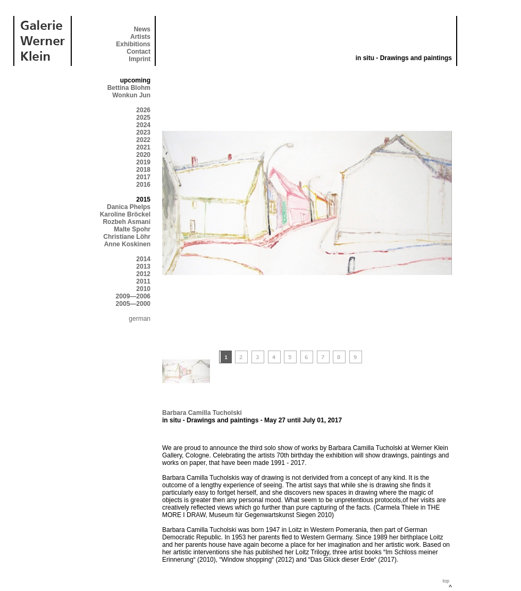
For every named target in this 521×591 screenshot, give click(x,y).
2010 (143, 289)
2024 (143, 125)
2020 (143, 155)
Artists (140, 36)
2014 (143, 259)
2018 (143, 169)
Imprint (139, 59)
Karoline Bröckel (125, 214)
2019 (143, 162)
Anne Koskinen (127, 244)
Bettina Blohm (128, 87)
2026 (143, 110)
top (445, 581)
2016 (143, 184)
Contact (138, 51)
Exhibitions (133, 44)
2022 (143, 140)
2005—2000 (133, 303)
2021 (143, 147)
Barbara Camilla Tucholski (202, 413)
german (139, 318)
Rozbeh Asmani (126, 222)
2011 (143, 281)
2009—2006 (133, 296)
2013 (143, 266)
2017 (143, 177)
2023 (143, 132)
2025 (143, 117)
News (142, 29)
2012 (143, 274)
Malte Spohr (132, 229)
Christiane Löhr (126, 236)
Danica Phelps (128, 207)
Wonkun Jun (131, 95)
